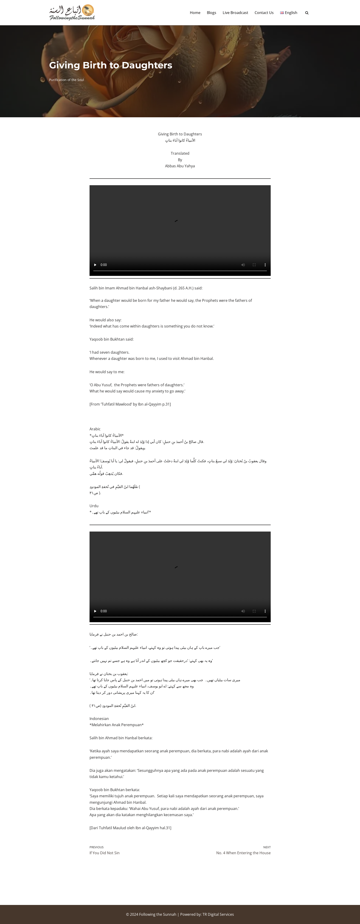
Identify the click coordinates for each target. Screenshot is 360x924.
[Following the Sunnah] (72, 12)
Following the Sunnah (157, 914)
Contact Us (264, 12)
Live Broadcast (235, 12)
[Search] (307, 12)
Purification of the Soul (66, 80)
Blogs (211, 12)
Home (195, 12)
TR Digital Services (218, 914)
